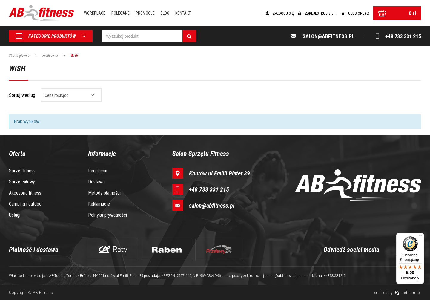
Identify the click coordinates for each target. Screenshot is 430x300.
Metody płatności (104, 193)
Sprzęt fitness (22, 171)
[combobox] (71, 95)
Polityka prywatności (107, 215)
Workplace (96, 13)
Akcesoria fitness (25, 193)
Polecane (122, 13)
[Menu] (420, 236)
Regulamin (97, 171)
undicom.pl (408, 292)
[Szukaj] (189, 36)
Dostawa (96, 182)
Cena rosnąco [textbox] (57, 95)
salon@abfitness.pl (211, 205)
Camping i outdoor (26, 204)
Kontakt (184, 13)
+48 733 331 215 (209, 189)
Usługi (14, 215)
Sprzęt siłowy (22, 182)
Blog (166, 13)
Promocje (146, 13)
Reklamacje (99, 204)
